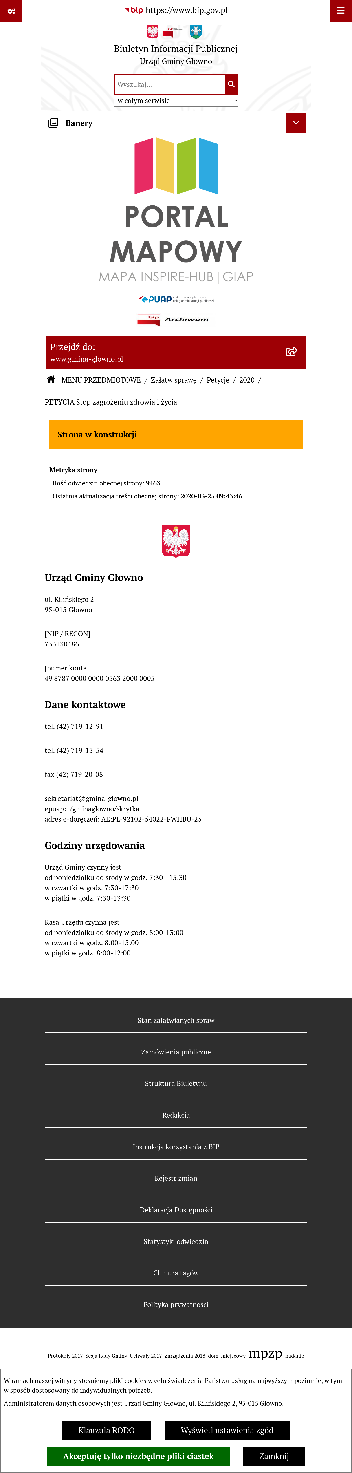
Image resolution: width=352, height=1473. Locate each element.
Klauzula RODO (107, 1430)
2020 (247, 380)
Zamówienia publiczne (176, 1051)
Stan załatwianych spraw (176, 1020)
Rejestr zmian (176, 1178)
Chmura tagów (176, 1272)
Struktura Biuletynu (176, 1083)
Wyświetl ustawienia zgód (227, 1430)
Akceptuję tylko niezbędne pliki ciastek (138, 1456)
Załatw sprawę (174, 380)
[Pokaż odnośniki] (11, 11)
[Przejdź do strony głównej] (176, 47)
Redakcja (176, 1115)
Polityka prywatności (176, 1304)
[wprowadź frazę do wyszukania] (169, 84)
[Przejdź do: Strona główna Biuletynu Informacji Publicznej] (51, 380)
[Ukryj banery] (296, 123)
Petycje (218, 380)
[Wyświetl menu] (341, 11)
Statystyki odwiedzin (176, 1241)
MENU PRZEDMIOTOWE (101, 380)
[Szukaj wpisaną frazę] (231, 84)
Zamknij (274, 1456)
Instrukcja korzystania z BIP (176, 1146)
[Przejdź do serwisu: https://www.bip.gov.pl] (176, 10)
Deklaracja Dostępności (176, 1209)
